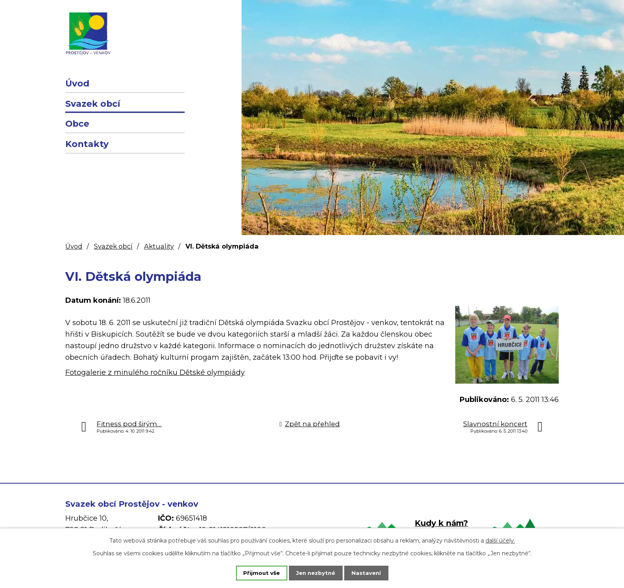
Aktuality (159, 246)
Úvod (77, 83)
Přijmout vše (256, 572)
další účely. (500, 539)
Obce (77, 123)
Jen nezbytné (316, 572)
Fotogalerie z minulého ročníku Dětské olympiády (155, 372)
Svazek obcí (92, 103)
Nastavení (372, 572)
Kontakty (87, 144)
